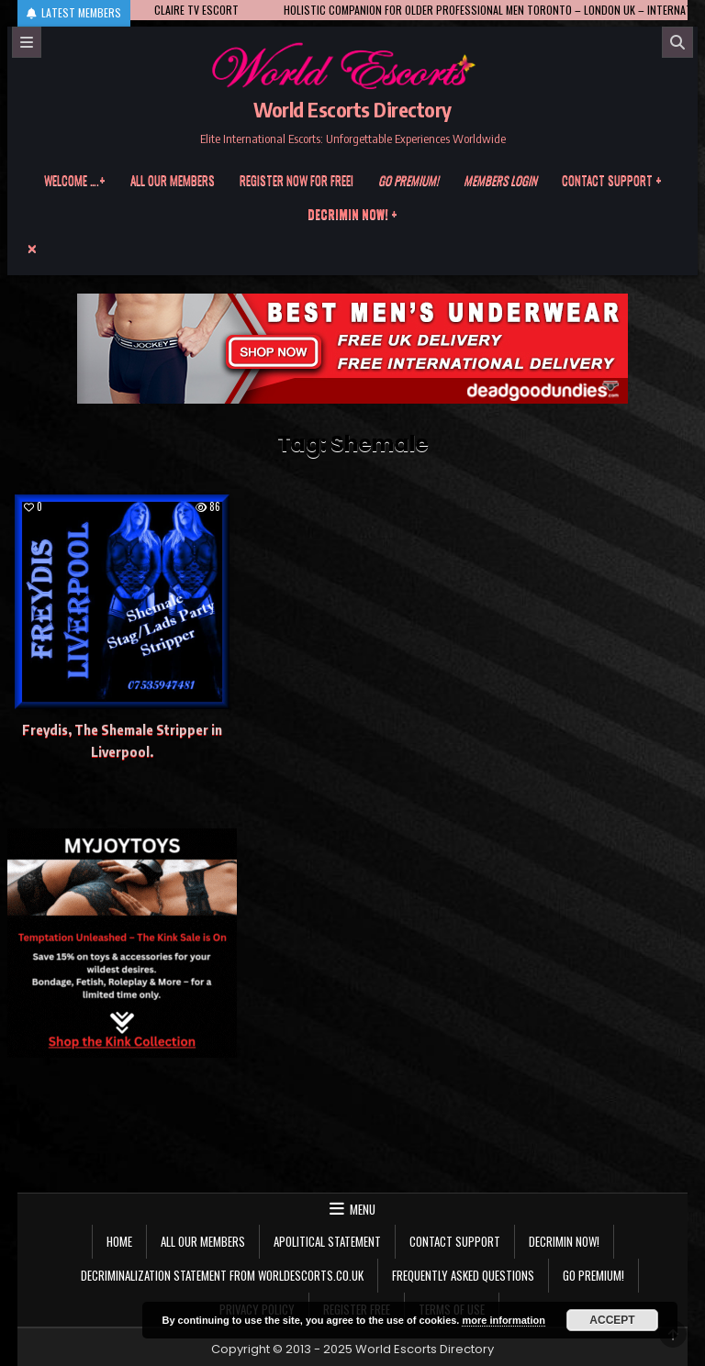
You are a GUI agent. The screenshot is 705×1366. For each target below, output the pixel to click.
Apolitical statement (327, 1241)
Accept (611, 1320)
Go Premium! (593, 1275)
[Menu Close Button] (353, 248)
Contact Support (454, 1241)
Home (119, 1241)
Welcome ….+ (75, 180)
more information (503, 1320)
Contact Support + (612, 180)
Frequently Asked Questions (463, 1275)
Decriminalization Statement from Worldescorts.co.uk (222, 1275)
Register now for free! (296, 180)
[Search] (677, 42)
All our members (172, 180)
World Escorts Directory (352, 109)
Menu (362, 1209)
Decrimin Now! (564, 1241)
